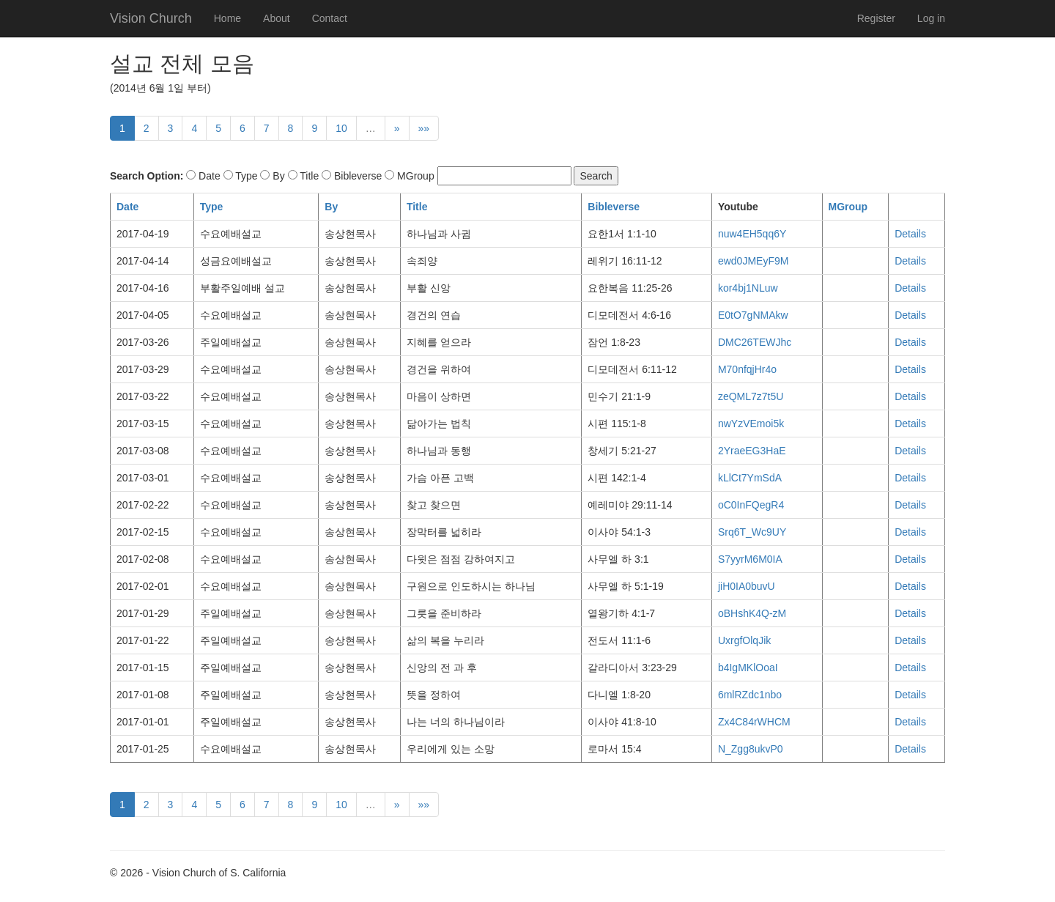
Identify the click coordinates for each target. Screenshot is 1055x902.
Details (910, 234)
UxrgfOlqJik (744, 640)
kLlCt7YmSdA (750, 478)
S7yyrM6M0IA (750, 559)
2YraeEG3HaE (752, 450)
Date (127, 206)
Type (211, 206)
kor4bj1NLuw (748, 288)
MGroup (848, 206)
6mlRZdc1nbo (750, 694)
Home (227, 18)
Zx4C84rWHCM (754, 722)
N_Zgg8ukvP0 (750, 749)
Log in (931, 18)
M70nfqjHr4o (747, 369)
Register (876, 18)
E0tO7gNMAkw (753, 315)
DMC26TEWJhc (754, 342)
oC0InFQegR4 (751, 505)
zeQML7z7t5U (750, 396)
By (331, 206)
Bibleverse (614, 206)
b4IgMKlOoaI (748, 667)
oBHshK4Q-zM (752, 613)
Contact (329, 18)
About (276, 18)
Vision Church (151, 18)
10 (341, 128)
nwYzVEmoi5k (751, 423)
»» (424, 128)
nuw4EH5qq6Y (752, 234)
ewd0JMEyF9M (753, 261)
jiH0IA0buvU (746, 586)
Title (417, 206)
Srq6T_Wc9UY (752, 532)
